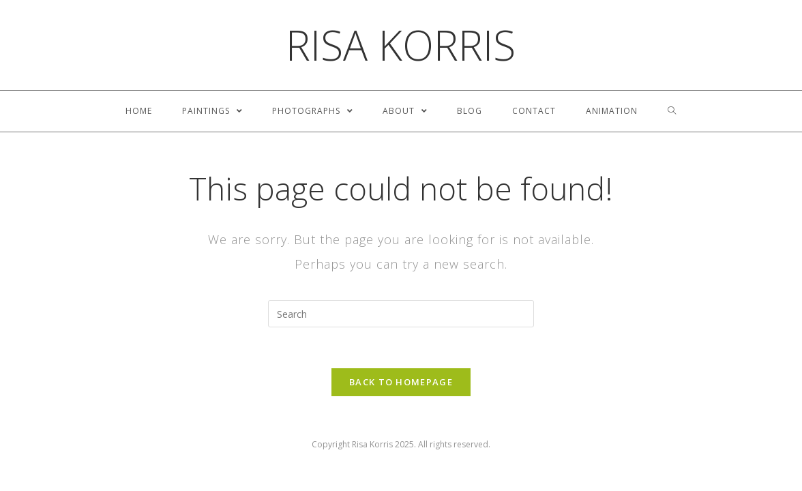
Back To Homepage (401, 382)
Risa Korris (401, 45)
